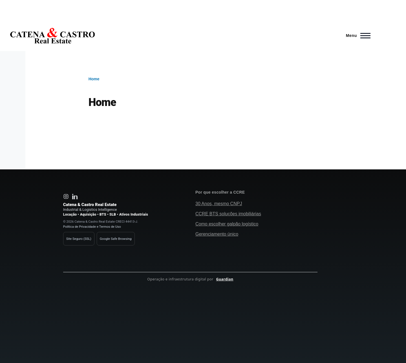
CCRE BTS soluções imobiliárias (228, 213)
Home (94, 79)
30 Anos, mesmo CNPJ (218, 203)
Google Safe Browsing (116, 239)
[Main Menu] (356, 35)
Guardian (224, 279)
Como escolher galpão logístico (226, 224)
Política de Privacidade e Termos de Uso (92, 227)
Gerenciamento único (216, 234)
